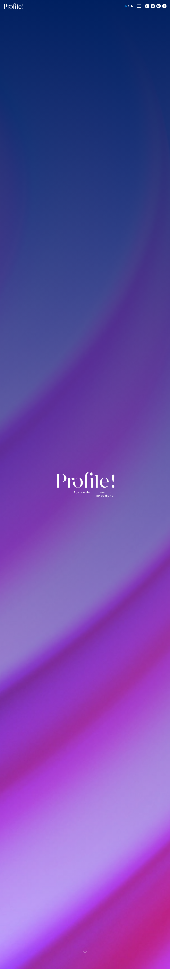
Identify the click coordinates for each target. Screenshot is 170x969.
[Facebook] (164, 5)
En (131, 6)
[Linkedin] (146, 5)
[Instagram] (158, 5)
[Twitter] (152, 5)
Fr (125, 6)
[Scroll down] (85, 951)
